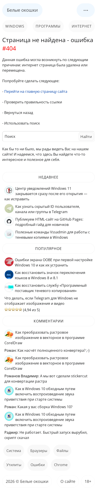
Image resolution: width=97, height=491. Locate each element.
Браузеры (38, 450)
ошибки (38, 464)
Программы (48, 26)
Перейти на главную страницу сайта (35, 91)
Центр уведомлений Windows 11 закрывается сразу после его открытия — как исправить (45, 193)
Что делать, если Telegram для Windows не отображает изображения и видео (41, 301)
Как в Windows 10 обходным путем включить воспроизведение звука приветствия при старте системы (39, 394)
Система (13, 450)
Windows (14, 26)
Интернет (82, 26)
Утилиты (13, 464)
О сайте (67, 481)
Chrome (61, 464)
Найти (86, 136)
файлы (62, 450)
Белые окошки (22, 10)
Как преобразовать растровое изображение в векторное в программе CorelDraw (44, 337)
